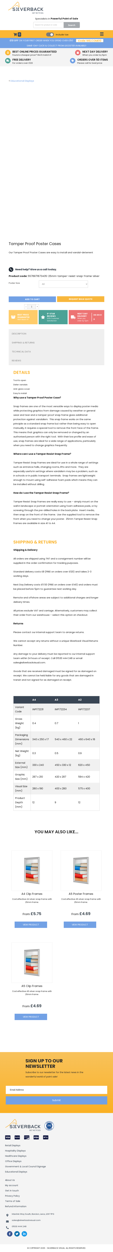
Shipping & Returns (23, 342)
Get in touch (12, 1190)
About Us (10, 1180)
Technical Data (21, 351)
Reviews (16, 360)
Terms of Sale (12, 1201)
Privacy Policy (12, 1195)
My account (11, 1185)
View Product (31, 924)
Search (71, 25)
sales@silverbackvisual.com (26, 1220)
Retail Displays (12, 1145)
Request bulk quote (80, 299)
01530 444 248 (19, 1226)
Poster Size (14, 283)
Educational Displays (22, 80)
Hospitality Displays (15, 1150)
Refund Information (15, 1206)
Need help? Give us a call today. (33, 269)
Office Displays (13, 1161)
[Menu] (102, 34)
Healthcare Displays (15, 1156)
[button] (56, 1100)
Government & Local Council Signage (25, 1166)
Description (19, 333)
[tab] (56, 333)
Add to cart (32, 299)
